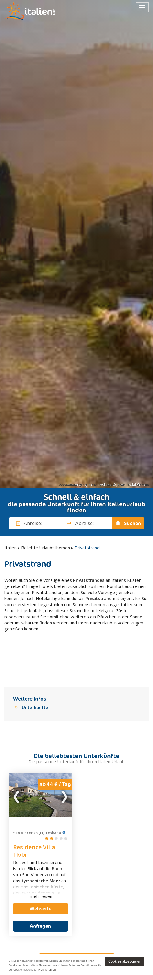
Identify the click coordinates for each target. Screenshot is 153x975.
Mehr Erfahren (47, 970)
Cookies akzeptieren (124, 961)
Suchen (128, 523)
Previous (17, 762)
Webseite (40, 876)
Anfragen (40, 894)
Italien (10, 548)
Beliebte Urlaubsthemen (45, 548)
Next (64, 762)
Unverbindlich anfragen (76, 926)
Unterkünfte (35, 675)
